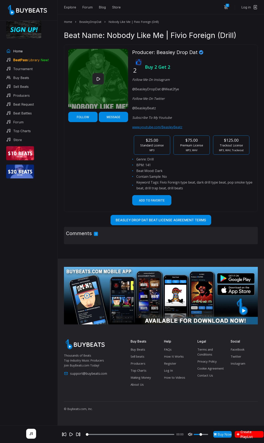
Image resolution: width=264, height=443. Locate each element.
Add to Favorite (152, 200)
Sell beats (137, 356)
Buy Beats (138, 349)
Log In (168, 370)
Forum (87, 7)
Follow (83, 117)
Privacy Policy (207, 361)
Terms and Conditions (205, 351)
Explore (70, 7)
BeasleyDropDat (90, 22)
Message (113, 117)
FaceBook (237, 349)
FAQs (168, 349)
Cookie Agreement (210, 368)
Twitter (236, 356)
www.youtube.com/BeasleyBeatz (157, 127)
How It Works (174, 356)
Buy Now (222, 434)
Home (68, 22)
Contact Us (205, 375)
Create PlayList (245, 434)
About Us (137, 384)
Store (116, 7)
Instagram (238, 363)
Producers (138, 363)
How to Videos (174, 377)
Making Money (141, 377)
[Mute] (190, 434)
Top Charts (138, 370)
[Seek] (130, 434)
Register (170, 363)
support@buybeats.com (85, 373)
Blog (102, 7)
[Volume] (201, 434)
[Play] (71, 434)
